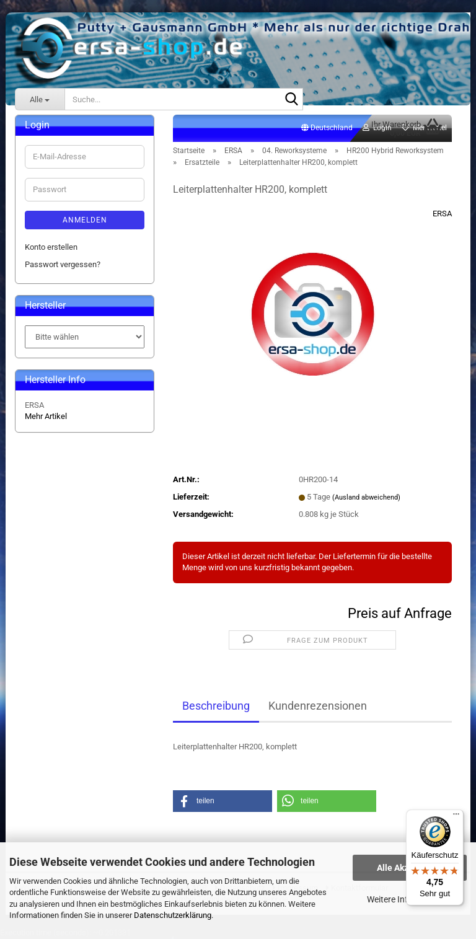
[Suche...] (39, 99)
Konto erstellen (51, 247)
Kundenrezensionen (317, 705)
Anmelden (85, 220)
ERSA (442, 213)
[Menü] (456, 816)
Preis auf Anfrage (400, 613)
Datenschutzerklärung (172, 915)
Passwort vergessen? (62, 264)
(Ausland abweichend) (366, 497)
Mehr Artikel (46, 416)
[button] (327, 128)
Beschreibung (216, 705)
